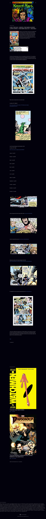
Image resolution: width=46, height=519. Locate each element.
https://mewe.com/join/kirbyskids (24, 239)
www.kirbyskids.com (28, 291)
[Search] (35, 2)
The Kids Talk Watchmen (17, 410)
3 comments (13, 411)
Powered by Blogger (23, 514)
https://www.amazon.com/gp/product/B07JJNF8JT (17, 149)
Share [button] (10, 411)
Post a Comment (14, 458)
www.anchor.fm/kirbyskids (28, 213)
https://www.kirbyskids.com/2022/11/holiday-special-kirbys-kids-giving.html (21, 261)
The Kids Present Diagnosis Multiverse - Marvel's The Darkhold (21, 456)
